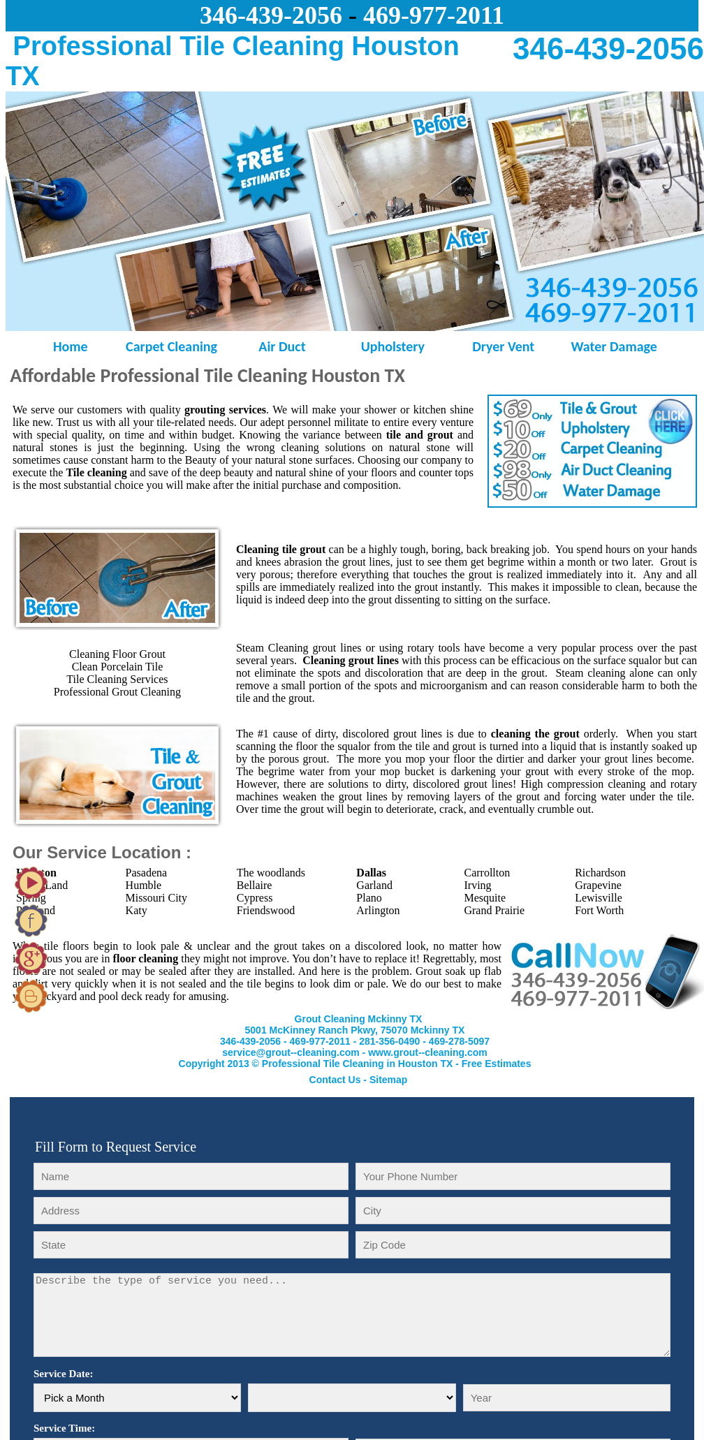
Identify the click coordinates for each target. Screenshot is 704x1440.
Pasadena (147, 873)
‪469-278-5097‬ (459, 1041)
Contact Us (335, 1079)
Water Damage (614, 346)
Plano (368, 898)
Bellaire (254, 885)
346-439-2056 (250, 1041)
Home (61, 346)
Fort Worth (599, 910)
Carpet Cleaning (171, 346)
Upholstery (393, 346)
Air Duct (281, 346)
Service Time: (64, 1428)
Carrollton (487, 873)
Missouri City (156, 898)
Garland (374, 885)
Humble (144, 885)
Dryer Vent (503, 346)
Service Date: (63, 1373)
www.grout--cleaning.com (427, 1052)
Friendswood (266, 910)
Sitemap (388, 1079)
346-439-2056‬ (271, 15)
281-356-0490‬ (389, 1041)
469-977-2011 (433, 15)
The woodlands (271, 873)
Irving (477, 885)
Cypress (255, 898)
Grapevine (598, 885)
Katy (136, 910)
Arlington (377, 910)
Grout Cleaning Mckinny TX (359, 1018)
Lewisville (598, 898)
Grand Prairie (494, 910)
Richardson (600, 873)
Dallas (371, 873)
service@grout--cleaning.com (290, 1052)
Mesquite (485, 898)
